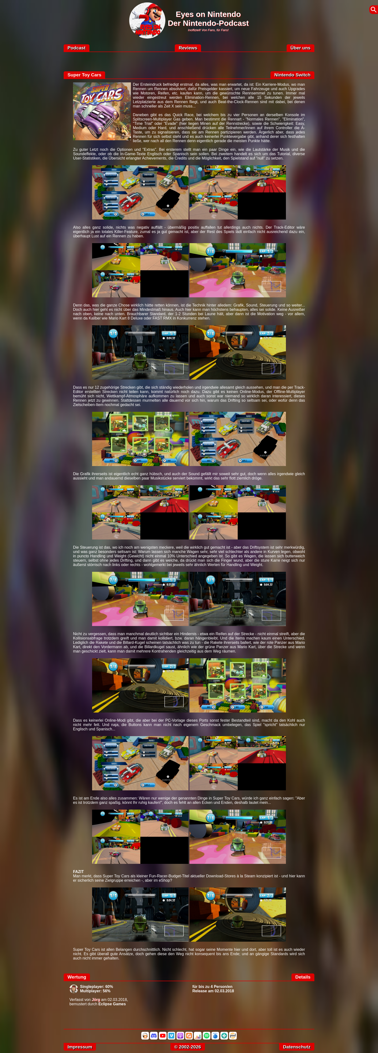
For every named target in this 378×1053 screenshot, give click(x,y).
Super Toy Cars (84, 74)
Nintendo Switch (292, 74)
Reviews (188, 47)
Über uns (300, 47)
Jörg (96, 1000)
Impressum (80, 1046)
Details (302, 977)
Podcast (77, 47)
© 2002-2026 (187, 1046)
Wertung (77, 977)
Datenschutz (296, 1046)
